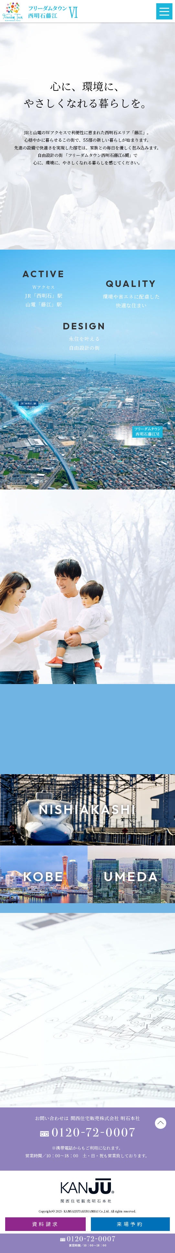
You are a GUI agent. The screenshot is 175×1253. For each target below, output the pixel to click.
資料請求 (45, 1223)
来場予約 (130, 1223)
